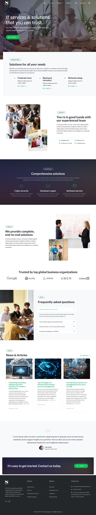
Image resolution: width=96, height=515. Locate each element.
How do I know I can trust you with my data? (52, 326)
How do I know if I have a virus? (48, 309)
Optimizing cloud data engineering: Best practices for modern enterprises (17, 385)
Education (51, 487)
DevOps (29, 490)
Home (44, 3)
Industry (60, 3)
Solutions (69, 3)
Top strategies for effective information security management (46, 385)
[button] (89, 3)
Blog (76, 3)
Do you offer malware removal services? (51, 322)
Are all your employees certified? (49, 331)
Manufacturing (53, 496)
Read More (26, 403)
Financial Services (53, 490)
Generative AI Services (33, 493)
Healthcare (52, 493)
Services (51, 3)
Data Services (30, 487)
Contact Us (82, 3)
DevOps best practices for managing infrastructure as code (76, 385)
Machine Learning (31, 496)
